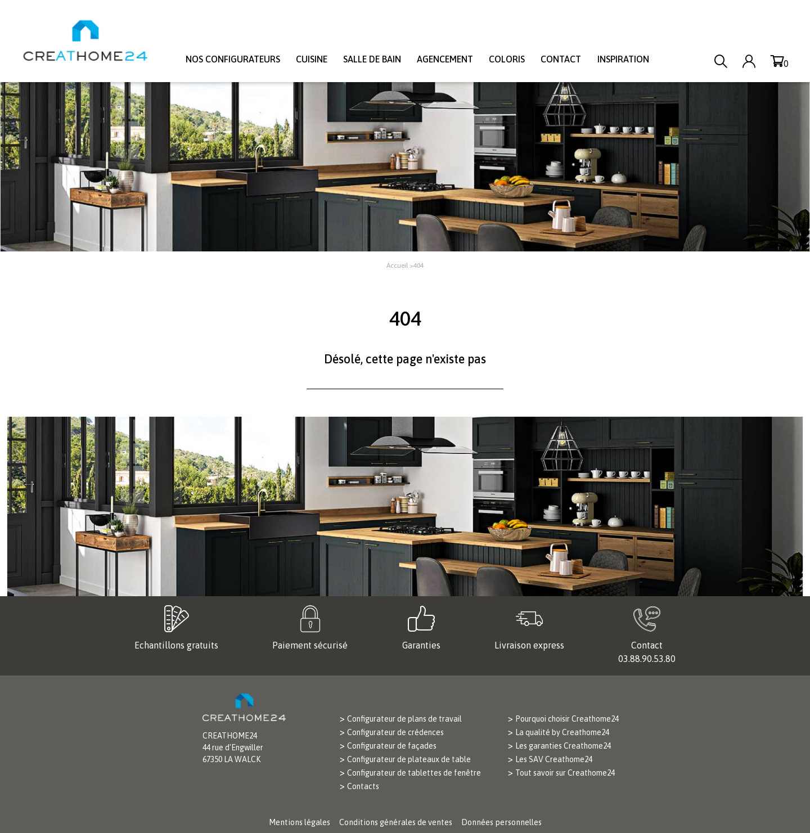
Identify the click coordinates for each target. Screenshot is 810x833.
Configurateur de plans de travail (404, 718)
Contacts (363, 786)
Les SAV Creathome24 (553, 759)
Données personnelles (501, 822)
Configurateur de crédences (395, 732)
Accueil (397, 265)
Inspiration (623, 59)
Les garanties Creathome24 (563, 745)
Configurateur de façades (391, 745)
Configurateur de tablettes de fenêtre (414, 772)
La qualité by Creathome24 (562, 732)
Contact (561, 59)
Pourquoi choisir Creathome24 (567, 718)
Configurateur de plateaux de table (409, 759)
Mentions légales (299, 822)
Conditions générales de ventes (395, 822)
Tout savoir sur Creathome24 (565, 772)
